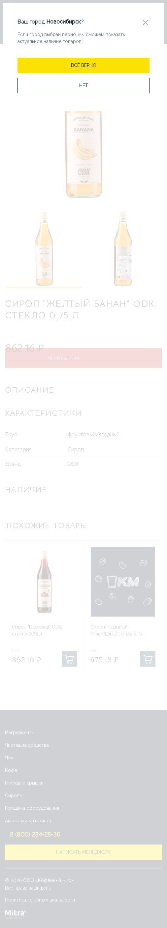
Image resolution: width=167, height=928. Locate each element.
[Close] (145, 22)
